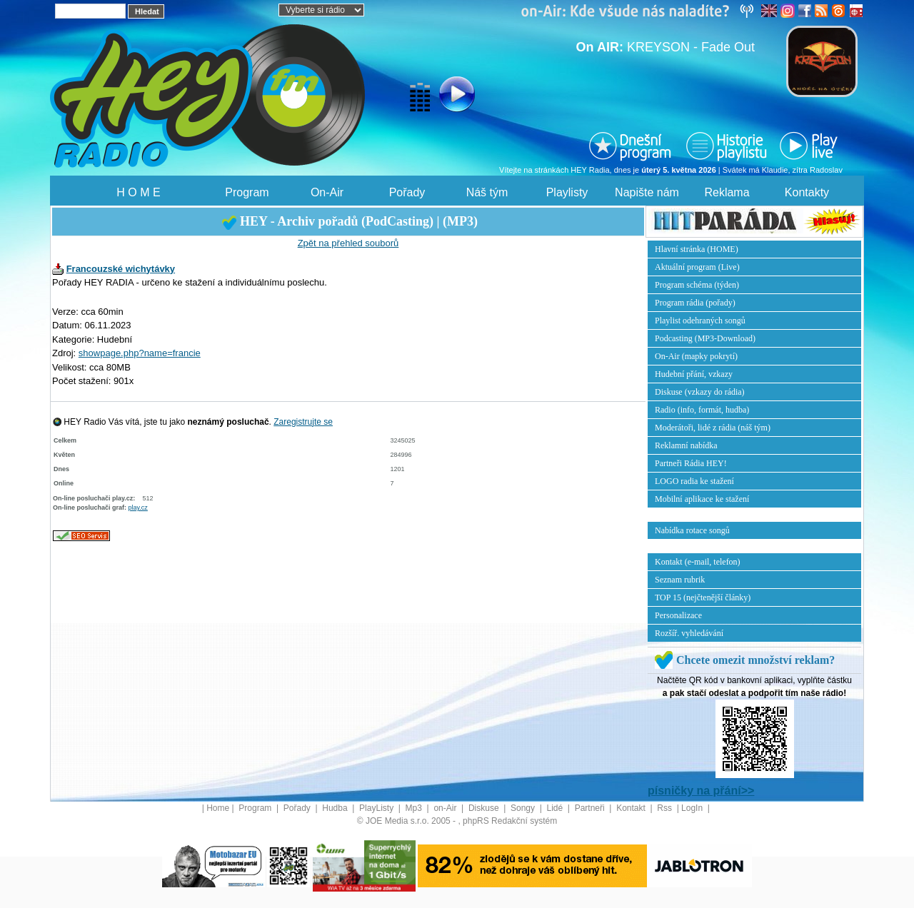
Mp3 (415, 808)
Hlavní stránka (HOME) (696, 249)
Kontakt (632, 808)
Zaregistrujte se (303, 422)
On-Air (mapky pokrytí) (696, 356)
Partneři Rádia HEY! (691, 463)
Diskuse (484, 808)
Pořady (407, 192)
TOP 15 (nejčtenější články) (702, 597)
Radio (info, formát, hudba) (702, 410)
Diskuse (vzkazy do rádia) (700, 392)
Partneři (591, 808)
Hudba (336, 808)
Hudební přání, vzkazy (694, 374)
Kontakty (807, 192)
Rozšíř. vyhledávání (689, 633)
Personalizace (678, 615)
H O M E (138, 192)
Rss (665, 808)
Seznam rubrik (680, 580)
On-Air (327, 192)
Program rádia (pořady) (695, 303)
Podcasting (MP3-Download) (705, 338)
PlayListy (377, 808)
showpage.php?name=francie (140, 353)
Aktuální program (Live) (697, 267)
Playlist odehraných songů (700, 321)
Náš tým (487, 192)
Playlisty (567, 192)
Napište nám (647, 192)
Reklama (726, 192)
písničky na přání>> (701, 791)
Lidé (556, 808)
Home (217, 808)
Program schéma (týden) (697, 285)
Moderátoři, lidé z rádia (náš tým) (712, 428)
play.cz (138, 507)
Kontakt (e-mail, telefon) (697, 562)
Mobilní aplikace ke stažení (702, 499)
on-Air (445, 808)
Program (246, 192)
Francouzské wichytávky (120, 268)
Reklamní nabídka (686, 445)
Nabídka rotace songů (692, 530)
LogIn (693, 808)
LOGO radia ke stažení (694, 481)
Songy (524, 808)
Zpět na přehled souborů (348, 243)
